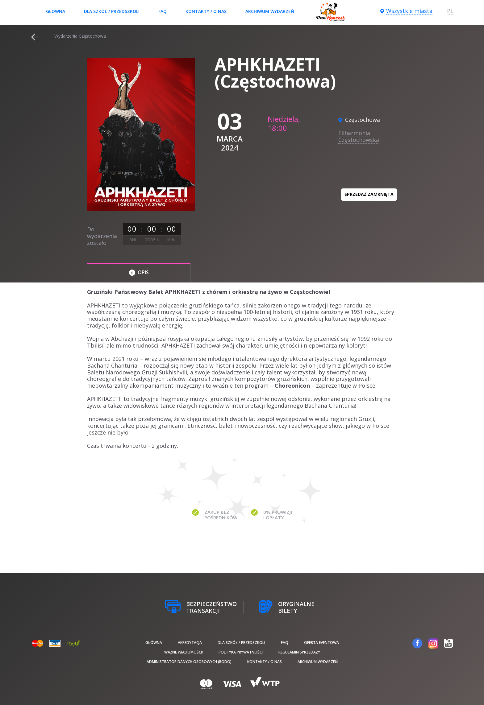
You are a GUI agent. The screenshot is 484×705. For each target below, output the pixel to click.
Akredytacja (190, 642)
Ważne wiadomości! (183, 652)
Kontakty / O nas (206, 11)
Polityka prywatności (241, 652)
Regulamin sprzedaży (299, 652)
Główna (55, 11)
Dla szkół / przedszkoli (112, 11)
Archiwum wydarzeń (269, 11)
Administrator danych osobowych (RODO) (189, 661)
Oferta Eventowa (321, 642)
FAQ (162, 11)
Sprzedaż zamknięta (369, 194)
